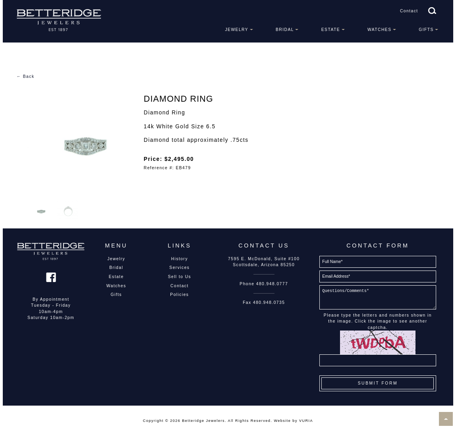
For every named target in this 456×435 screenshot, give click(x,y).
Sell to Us (179, 277)
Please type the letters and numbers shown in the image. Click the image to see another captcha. (378, 321)
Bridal (285, 29)
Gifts (426, 29)
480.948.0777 (272, 284)
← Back (26, 76)
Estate (330, 29)
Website (282, 421)
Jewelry (236, 29)
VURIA (306, 421)
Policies (179, 294)
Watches (379, 29)
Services (179, 267)
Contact (409, 11)
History (179, 259)
